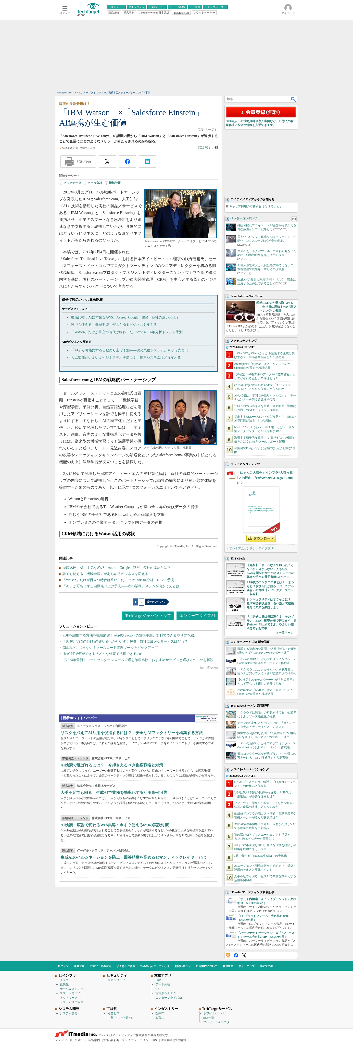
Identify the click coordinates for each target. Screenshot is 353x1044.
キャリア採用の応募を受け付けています (255, 206)
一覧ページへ (287, 632)
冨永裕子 (205, 147)
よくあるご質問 (125, 966)
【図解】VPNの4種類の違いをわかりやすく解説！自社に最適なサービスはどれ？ (125, 641)
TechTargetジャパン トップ (148, 615)
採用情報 (180, 1040)
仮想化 (64, 984)
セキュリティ (116, 980)
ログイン (63, 966)
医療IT (159, 1013)
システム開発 (68, 1013)
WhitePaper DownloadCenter (206, 718)
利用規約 (228, 966)
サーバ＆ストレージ (73, 989)
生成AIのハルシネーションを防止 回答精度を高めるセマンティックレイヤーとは (133, 857)
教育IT (159, 1017)
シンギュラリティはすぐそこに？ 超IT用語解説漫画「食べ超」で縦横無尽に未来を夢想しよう (270, 603)
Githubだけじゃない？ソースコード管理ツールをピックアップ (110, 647)
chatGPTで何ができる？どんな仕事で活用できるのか (103, 654)
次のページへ (155, 602)
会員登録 (79, 966)
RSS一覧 (208, 1017)
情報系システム (165, 993)
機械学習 (115, 183)
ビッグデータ (72, 183)
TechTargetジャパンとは (155, 966)
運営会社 (166, 1040)
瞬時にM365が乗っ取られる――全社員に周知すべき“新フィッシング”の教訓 (276, 306)
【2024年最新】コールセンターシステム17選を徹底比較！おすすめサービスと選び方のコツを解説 (138, 660)
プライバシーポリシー (136, 1040)
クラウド (66, 980)
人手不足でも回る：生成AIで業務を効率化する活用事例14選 (114, 792)
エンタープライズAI (197, 615)
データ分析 (95, 183)
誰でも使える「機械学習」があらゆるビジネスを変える (114, 325)
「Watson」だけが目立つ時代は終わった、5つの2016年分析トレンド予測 (127, 332)
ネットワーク (68, 997)
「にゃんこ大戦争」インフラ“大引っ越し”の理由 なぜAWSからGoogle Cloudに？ (265, 478)
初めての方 (266, 966)
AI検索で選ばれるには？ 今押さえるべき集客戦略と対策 (112, 765)
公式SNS (80, 1040)
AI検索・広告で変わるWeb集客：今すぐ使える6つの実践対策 (115, 825)
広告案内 (94, 1040)
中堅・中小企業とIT (121, 1017)
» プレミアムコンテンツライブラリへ (251, 548)
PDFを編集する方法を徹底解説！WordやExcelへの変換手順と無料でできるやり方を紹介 (130, 635)
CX (157, 989)
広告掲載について (206, 966)
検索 (293, 99)
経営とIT (113, 1013)
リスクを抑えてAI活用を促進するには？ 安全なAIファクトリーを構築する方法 (132, 733)
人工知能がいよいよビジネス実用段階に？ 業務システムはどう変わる (126, 357)
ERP (158, 980)
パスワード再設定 (100, 966)
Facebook (236, 955)
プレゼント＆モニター (218, 1022)
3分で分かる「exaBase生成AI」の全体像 (260, 855)
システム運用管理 (71, 1002)
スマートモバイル (71, 993)
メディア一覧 (64, 1040)
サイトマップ (247, 966)
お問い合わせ (183, 966)
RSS (228, 955)
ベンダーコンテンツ (243, 218)
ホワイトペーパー (215, 1013)
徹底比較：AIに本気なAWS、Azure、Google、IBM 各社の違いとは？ (125, 317)
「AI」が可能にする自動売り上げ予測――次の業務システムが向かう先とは (129, 350)
